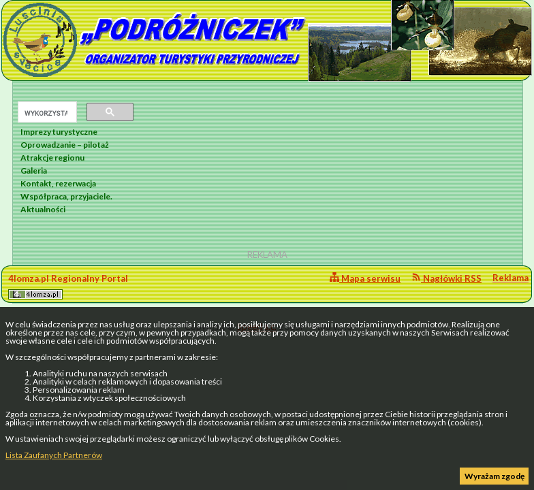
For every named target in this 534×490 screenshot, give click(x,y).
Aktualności (42, 209)
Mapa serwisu (365, 278)
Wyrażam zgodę (494, 476)
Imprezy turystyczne (58, 132)
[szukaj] (46, 113)
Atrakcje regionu (52, 157)
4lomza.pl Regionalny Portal (68, 286)
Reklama (510, 277)
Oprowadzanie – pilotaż (64, 145)
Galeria (33, 170)
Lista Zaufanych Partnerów (53, 455)
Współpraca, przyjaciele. (66, 196)
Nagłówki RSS (446, 278)
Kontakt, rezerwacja (58, 183)
